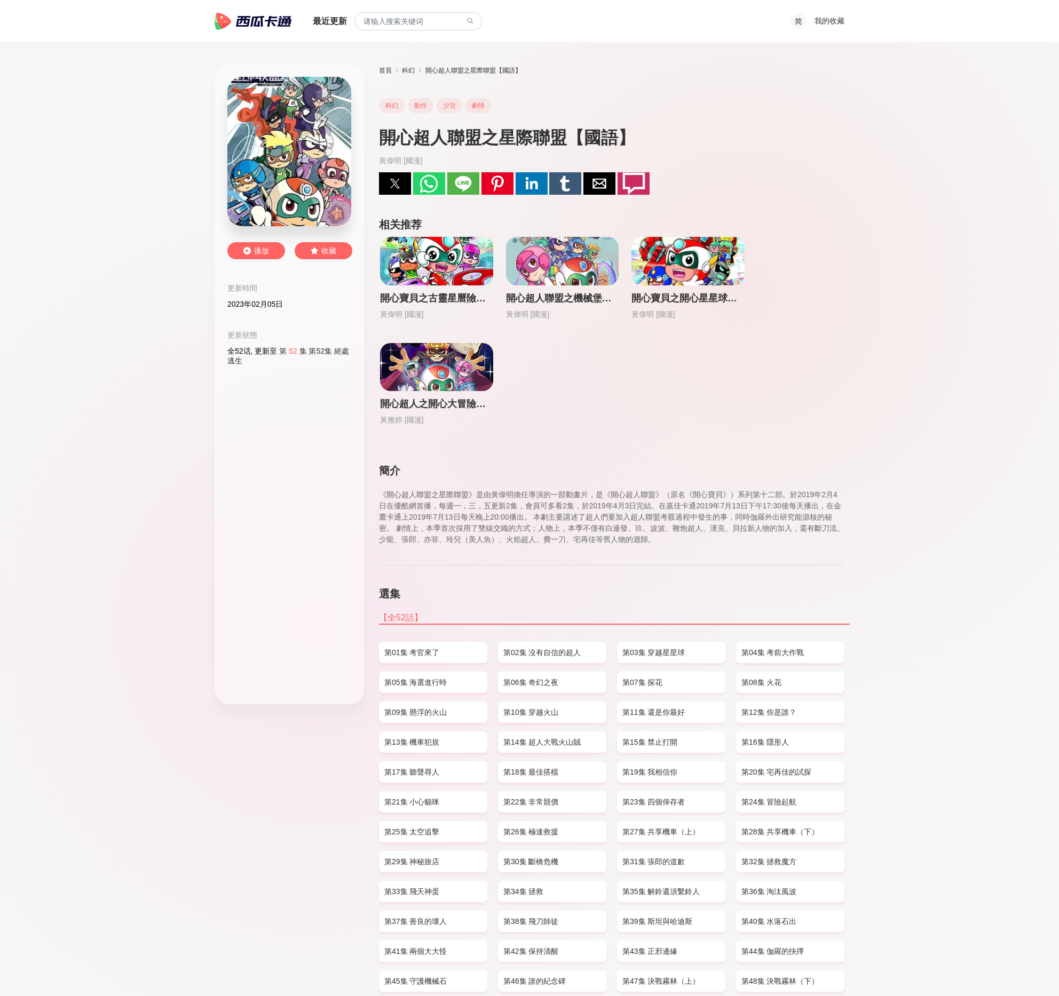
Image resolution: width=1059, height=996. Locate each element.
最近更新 (330, 21)
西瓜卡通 (253, 21)
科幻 (408, 70)
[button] (395, 183)
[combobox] (418, 21)
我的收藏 (829, 21)
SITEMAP (261, 967)
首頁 (385, 70)
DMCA (294, 967)
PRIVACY (328, 967)
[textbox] (418, 21)
